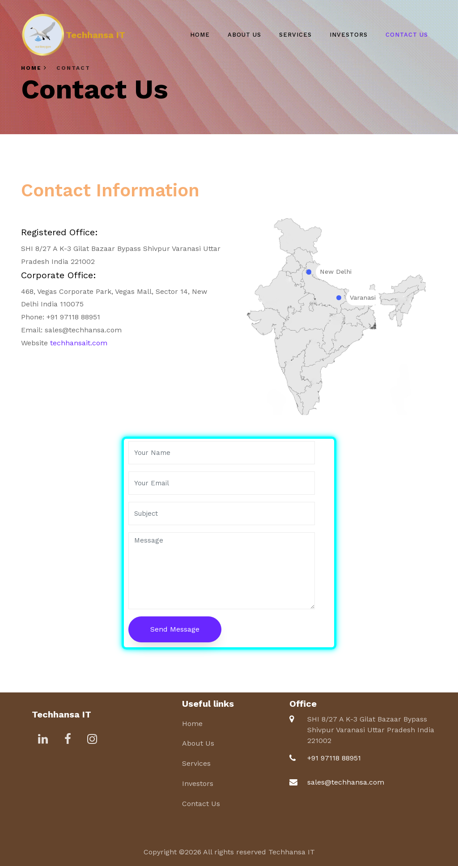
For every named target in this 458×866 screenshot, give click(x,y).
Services (295, 34)
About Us (244, 34)
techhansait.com (78, 343)
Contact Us (407, 34)
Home (200, 34)
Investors (349, 34)
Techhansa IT (95, 35)
